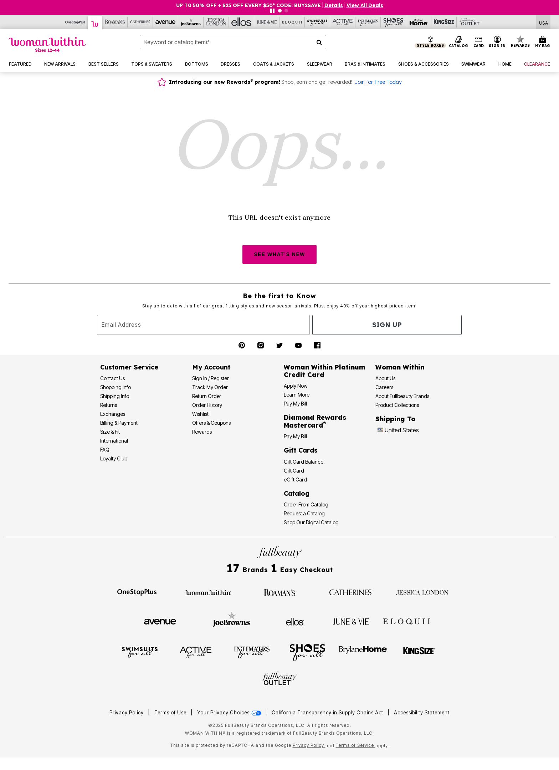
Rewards (202, 432)
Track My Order (210, 387)
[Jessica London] (216, 22)
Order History (207, 405)
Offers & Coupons (211, 423)
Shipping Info (114, 396)
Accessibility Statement (422, 712)
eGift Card (295, 479)
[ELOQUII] (406, 620)
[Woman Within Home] (47, 44)
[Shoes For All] (393, 22)
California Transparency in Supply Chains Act (328, 712)
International (114, 441)
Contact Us (112, 378)
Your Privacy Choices (229, 712)
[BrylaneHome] (363, 652)
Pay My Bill (295, 404)
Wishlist (200, 414)
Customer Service (129, 367)
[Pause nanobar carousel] (272, 11)
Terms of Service (355, 745)
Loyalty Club (113, 458)
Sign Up (387, 325)
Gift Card (294, 471)
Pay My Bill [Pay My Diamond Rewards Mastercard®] (295, 436)
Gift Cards (301, 450)
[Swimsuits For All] (317, 22)
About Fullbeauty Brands (402, 396)
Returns (108, 405)
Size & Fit (110, 432)
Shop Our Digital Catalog (311, 522)
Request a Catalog (304, 513)
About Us (385, 378)
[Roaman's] (115, 22)
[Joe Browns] (191, 22)
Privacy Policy (126, 712)
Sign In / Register (210, 378)
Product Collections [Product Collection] (397, 405)
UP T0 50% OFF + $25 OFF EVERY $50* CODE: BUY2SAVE (248, 5)
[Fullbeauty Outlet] (279, 679)
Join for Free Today (378, 82)
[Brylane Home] (418, 22)
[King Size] (444, 22)
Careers (384, 387)
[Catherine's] (140, 22)
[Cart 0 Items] (544, 42)
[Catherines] (350, 592)
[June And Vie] (267, 22)
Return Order (206, 396)
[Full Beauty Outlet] (469, 22)
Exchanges (112, 414)
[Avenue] (165, 22)
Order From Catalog (306, 504)
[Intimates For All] (368, 22)
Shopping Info (115, 387)
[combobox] (233, 42)
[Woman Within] (95, 22)
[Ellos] (241, 22)
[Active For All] (342, 22)
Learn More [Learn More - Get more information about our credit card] (296, 395)
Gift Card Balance (303, 462)
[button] (497, 42)
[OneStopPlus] (75, 22)
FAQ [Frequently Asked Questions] (104, 450)
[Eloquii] (292, 22)
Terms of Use (170, 712)
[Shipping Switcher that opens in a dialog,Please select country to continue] (543, 22)
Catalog (296, 493)
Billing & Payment (119, 423)
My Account (211, 367)
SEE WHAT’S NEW (279, 254)
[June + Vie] (351, 620)
